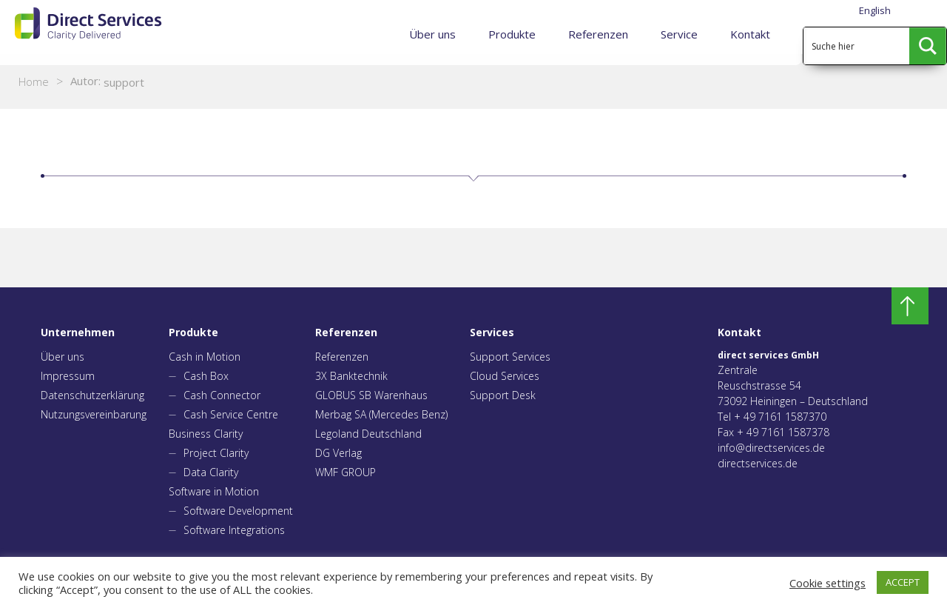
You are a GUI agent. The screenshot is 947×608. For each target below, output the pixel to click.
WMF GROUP (345, 472)
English (875, 10)
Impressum (68, 376)
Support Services (510, 357)
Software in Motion (214, 491)
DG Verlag (338, 453)
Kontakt (750, 34)
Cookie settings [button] (827, 582)
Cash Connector (221, 395)
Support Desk (503, 395)
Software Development (238, 511)
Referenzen (598, 34)
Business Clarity (206, 434)
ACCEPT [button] (903, 582)
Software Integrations (234, 530)
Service (679, 34)
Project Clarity (216, 453)
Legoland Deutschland (368, 434)
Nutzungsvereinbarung (93, 414)
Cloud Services (504, 376)
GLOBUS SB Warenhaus (371, 395)
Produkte (512, 34)
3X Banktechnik (351, 376)
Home (33, 81)
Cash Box (206, 376)
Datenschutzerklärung (92, 395)
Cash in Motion (204, 357)
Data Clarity (210, 472)
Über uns (432, 34)
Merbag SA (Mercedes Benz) (381, 414)
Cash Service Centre (230, 414)
